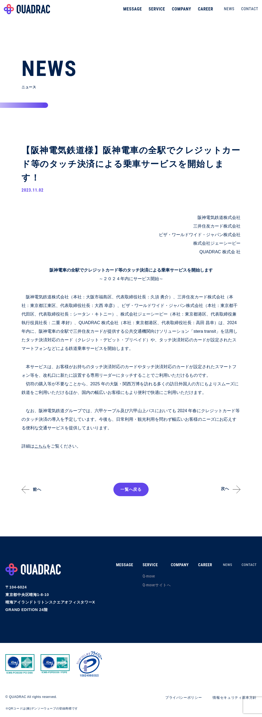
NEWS (227, 11)
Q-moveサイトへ (151, 585)
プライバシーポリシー (179, 698)
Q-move (143, 576)
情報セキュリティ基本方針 (233, 698)
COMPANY (179, 11)
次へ (223, 489)
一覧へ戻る (131, 489)
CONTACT (248, 11)
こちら (40, 446)
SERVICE (155, 11)
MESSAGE (131, 11)
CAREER (203, 11)
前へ (39, 489)
